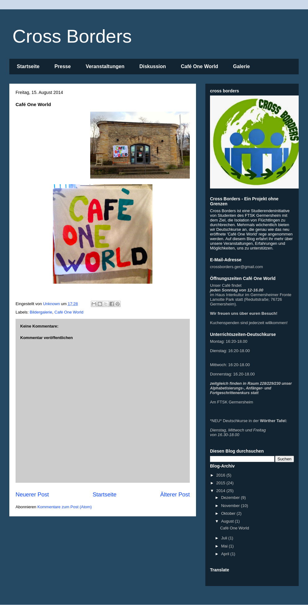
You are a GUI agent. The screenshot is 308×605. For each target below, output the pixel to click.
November (231, 505)
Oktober (229, 513)
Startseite (28, 66)
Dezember (231, 497)
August (228, 521)
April (226, 553)
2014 (221, 490)
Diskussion (152, 66)
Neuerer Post (32, 494)
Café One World (199, 66)
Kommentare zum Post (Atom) (64, 507)
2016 (221, 475)
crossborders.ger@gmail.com (236, 266)
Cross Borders (72, 36)
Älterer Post (175, 494)
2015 (221, 483)
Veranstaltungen (105, 66)
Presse (62, 66)
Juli (224, 538)
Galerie (241, 66)
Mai (225, 546)
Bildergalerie (41, 312)
